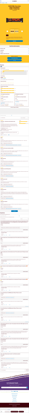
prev (7, 31)
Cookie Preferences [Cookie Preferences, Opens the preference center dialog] (7, 411)
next (22, 31)
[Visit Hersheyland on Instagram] (11, 391)
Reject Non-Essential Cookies (14, 411)
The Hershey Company (14, 395)
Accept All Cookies (21, 411)
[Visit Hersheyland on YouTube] (14, 391)
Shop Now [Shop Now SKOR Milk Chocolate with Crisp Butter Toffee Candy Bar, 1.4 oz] (14, 41)
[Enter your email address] (14, 387)
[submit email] (27, 387)
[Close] (28, 408)
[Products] (3, 2)
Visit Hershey (14, 398)
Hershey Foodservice (14, 401)
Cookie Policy (8, 409)
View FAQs (14, 60)
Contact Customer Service (15, 393)
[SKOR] (6, 2)
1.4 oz (7, 35)
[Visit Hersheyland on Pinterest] (17, 391)
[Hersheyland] (0, 2)
